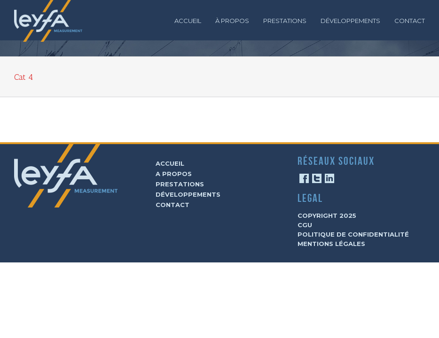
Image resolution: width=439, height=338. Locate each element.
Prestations (284, 20)
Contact (409, 20)
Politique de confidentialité (353, 234)
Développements (350, 20)
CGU (305, 225)
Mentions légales (331, 243)
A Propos (174, 173)
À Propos (232, 20)
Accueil (187, 20)
